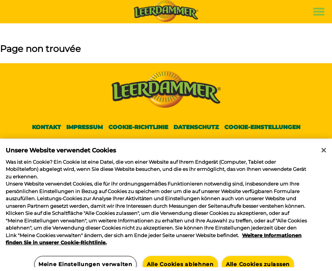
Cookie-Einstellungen (262, 127)
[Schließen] (323, 150)
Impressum (84, 127)
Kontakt (46, 127)
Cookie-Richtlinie (138, 127)
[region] (166, 205)
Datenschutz (196, 127)
